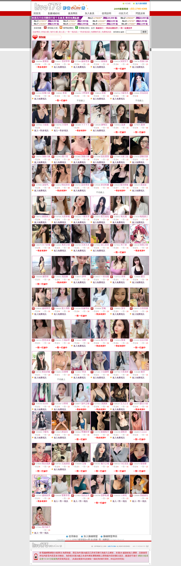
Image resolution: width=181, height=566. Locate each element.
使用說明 (106, 13)
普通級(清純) (84, 28)
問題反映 (140, 13)
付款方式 (123, 13)
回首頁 (37, 13)
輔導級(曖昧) (68, 28)
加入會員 (89, 13)
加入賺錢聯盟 (91, 536)
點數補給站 (54, 13)
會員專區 (72, 13)
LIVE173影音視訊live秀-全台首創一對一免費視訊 (90, 539)
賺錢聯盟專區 (110, 536)
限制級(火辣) (53, 28)
